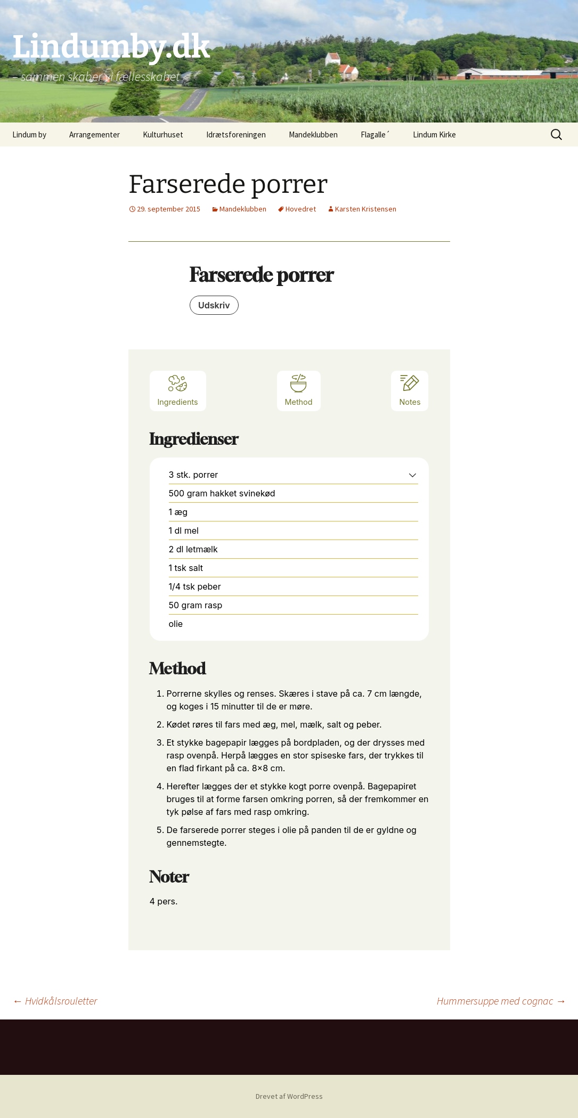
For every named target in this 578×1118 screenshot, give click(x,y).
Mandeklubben (313, 134)
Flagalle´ (375, 134)
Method (299, 389)
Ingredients (178, 389)
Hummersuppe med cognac (501, 1000)
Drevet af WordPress (289, 1096)
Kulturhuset (163, 134)
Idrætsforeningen (236, 134)
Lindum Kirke (434, 134)
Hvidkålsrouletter (54, 1000)
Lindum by (29, 134)
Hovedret (301, 209)
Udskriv (214, 305)
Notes (409, 389)
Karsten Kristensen (365, 209)
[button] (412, 474)
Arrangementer (94, 134)
